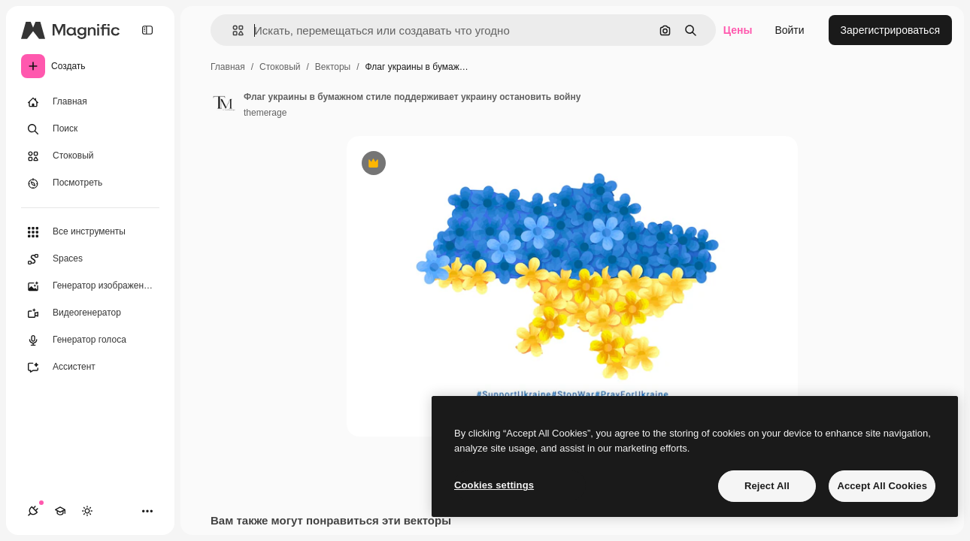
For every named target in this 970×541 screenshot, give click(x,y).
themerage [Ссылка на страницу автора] (265, 112)
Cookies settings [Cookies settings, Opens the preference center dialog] (494, 485)
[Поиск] (90, 129)
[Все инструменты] (90, 232)
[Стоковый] (90, 156)
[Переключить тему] (87, 511)
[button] (232, 30)
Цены (738, 30)
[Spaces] (90, 259)
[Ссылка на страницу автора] (224, 102)
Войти (789, 30)
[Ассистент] (90, 367)
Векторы (332, 67)
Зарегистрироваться (890, 30)
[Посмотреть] (90, 183)
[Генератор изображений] (90, 286)
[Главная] (90, 102)
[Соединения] (33, 511)
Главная (228, 67)
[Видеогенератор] (90, 313)
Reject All (767, 485)
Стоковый (279, 67)
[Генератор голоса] (90, 340)
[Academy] (60, 511)
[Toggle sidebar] (147, 30)
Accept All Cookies (882, 485)
